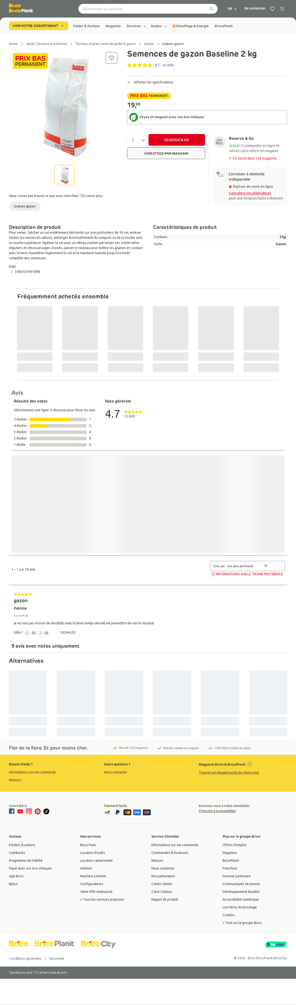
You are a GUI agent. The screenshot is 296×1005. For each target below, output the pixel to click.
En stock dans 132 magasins (252, 158)
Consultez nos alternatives (250, 193)
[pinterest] (38, 811)
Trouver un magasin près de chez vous (229, 772)
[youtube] (20, 811)
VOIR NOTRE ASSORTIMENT (38, 25)
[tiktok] (46, 811)
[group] (86, 26)
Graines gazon (24, 206)
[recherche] (212, 9)
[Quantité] (137, 140)
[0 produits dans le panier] (282, 9)
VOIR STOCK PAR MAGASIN (166, 153)
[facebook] (12, 811)
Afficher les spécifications (150, 82)
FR (232, 9)
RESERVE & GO (177, 140)
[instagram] (29, 811)
